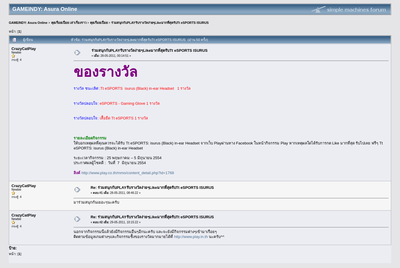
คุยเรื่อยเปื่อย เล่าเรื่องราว (68, 22)
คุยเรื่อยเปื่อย (99, 22)
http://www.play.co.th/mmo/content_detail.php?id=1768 (127, 173)
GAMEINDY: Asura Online (28, 22)
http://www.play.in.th (191, 236)
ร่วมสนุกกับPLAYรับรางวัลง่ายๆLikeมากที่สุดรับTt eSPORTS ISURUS (160, 22)
